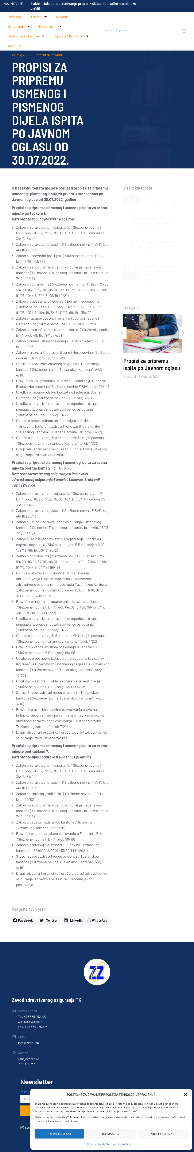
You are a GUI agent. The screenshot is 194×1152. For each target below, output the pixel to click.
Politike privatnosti (122, 1143)
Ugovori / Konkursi (71, 36)
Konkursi (42, 55)
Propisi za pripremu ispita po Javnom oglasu (68, 3)
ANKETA (15, 45)
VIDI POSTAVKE (163, 1134)
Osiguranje (19, 26)
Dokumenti (50, 26)
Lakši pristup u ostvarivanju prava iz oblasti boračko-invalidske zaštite (152, 222)
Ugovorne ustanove (26, 36)
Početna (14, 16)
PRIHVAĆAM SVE (59, 1134)
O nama (38, 17)
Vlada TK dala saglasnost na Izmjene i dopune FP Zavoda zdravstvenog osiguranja (153, 246)
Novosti (62, 16)
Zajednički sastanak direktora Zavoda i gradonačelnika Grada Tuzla (160, 272)
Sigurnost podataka (98, 1143)
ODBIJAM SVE (111, 1134)
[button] (185, 1095)
